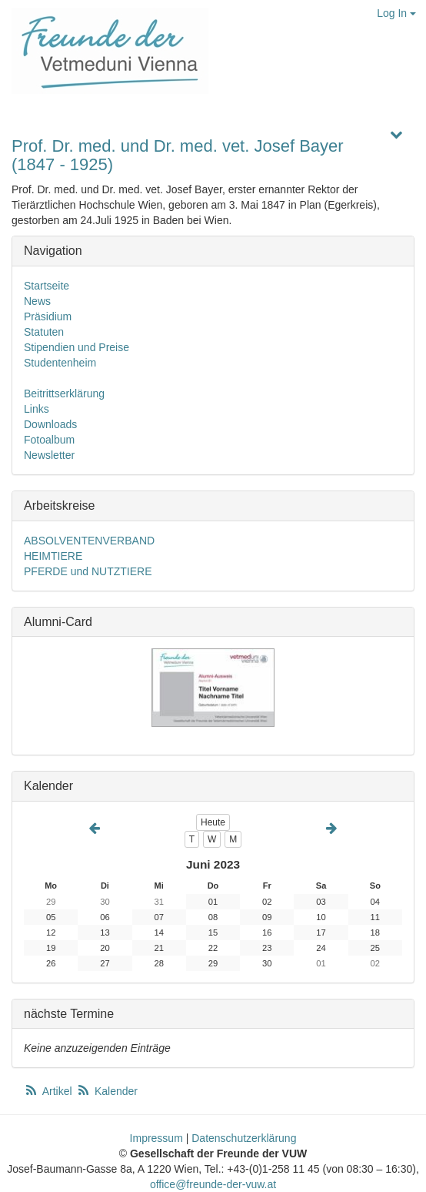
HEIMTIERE (53, 556)
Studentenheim (60, 363)
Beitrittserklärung (64, 393)
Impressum (156, 1138)
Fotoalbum (49, 440)
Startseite (46, 286)
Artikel (49, 1091)
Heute (213, 822)
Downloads (50, 424)
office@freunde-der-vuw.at (213, 1184)
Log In (396, 13)
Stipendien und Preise (76, 347)
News (37, 301)
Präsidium (48, 316)
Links (36, 409)
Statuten (44, 332)
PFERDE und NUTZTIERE (87, 571)
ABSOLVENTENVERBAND (89, 540)
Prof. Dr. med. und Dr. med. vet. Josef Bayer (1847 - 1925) (178, 155)
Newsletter (49, 455)
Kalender (106, 1091)
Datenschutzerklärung (243, 1138)
